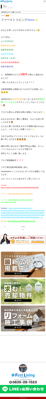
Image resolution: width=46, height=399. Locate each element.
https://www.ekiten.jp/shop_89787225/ (20, 193)
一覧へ (23, 229)
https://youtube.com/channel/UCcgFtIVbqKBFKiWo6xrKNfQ (20, 187)
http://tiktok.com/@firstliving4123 (21, 221)
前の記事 (23, 226)
